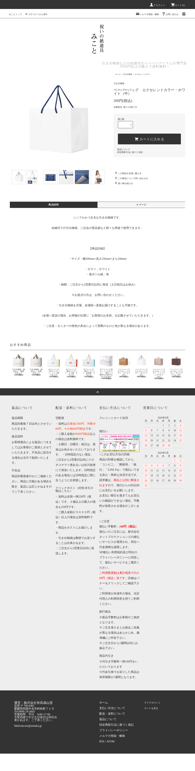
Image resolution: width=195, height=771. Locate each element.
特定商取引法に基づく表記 (130, 152)
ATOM (110, 741)
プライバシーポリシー (113, 730)
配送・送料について (112, 713)
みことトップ (15, 14)
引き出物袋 (127, 74)
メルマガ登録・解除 (147, 14)
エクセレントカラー (142, 74)
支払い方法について (112, 708)
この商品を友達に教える (128, 173)
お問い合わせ (170, 14)
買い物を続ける (123, 183)
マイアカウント (153, 702)
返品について (123, 149)
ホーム (118, 74)
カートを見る (151, 708)
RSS (101, 741)
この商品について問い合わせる (131, 178)
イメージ (141, 205)
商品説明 (53, 205)
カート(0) (178, 5)
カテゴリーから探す (36, 14)
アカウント (157, 5)
